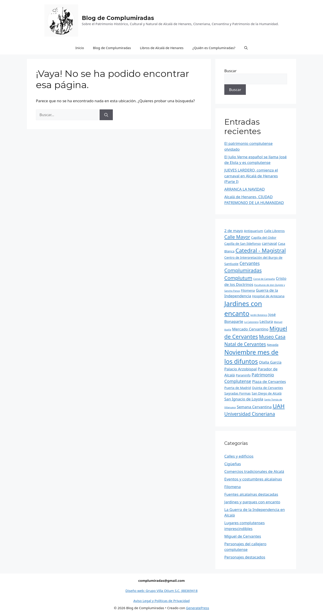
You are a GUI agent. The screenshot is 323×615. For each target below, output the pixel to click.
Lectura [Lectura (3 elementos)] (266, 321)
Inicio (79, 48)
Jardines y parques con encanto (252, 501)
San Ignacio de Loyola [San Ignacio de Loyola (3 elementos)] (243, 399)
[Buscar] (106, 114)
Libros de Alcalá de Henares (161, 48)
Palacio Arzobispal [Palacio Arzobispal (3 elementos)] (240, 369)
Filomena (232, 486)
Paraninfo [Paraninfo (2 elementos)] (243, 375)
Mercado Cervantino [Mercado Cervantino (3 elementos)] (250, 329)
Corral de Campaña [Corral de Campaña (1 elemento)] (264, 278)
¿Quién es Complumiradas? (213, 48)
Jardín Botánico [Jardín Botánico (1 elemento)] (258, 315)
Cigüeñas (232, 463)
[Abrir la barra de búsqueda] (246, 47)
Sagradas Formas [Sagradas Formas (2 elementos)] (237, 393)
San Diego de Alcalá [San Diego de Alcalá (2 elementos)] (267, 393)
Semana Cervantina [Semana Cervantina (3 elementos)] (254, 406)
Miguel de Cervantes (242, 536)
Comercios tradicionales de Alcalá (254, 471)
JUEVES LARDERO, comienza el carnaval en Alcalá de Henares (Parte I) (251, 175)
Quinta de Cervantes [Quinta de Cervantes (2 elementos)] (267, 388)
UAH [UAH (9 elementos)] (279, 406)
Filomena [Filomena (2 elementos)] (248, 290)
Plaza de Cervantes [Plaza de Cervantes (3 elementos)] (269, 381)
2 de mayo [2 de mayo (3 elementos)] (233, 230)
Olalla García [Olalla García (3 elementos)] (270, 362)
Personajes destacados (244, 557)
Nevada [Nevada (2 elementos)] (272, 345)
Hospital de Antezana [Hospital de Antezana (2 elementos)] (268, 296)
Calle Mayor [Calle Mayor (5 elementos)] (237, 237)
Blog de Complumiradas (118, 18)
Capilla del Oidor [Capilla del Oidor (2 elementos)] (263, 237)
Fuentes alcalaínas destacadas (251, 494)
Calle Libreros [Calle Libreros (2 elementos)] (274, 231)
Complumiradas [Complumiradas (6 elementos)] (243, 270)
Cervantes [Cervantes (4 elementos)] (250, 263)
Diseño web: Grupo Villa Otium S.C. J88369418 (161, 590)
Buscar (230, 70)
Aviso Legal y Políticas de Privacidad (161, 600)
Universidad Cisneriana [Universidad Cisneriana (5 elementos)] (249, 414)
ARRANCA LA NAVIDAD (244, 189)
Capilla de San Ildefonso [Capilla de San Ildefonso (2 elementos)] (242, 243)
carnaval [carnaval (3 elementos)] (269, 243)
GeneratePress (197, 608)
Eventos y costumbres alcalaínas (253, 479)
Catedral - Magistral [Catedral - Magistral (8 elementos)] (261, 250)
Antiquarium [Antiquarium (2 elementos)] (253, 231)
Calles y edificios (238, 456)
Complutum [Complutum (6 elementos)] (238, 277)
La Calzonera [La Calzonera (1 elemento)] (251, 322)
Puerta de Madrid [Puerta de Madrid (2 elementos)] (237, 388)
